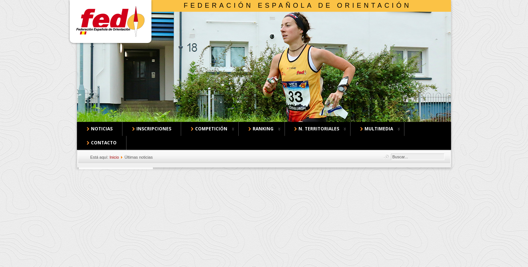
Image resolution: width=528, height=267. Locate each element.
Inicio (114, 157)
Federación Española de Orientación (297, 5)
